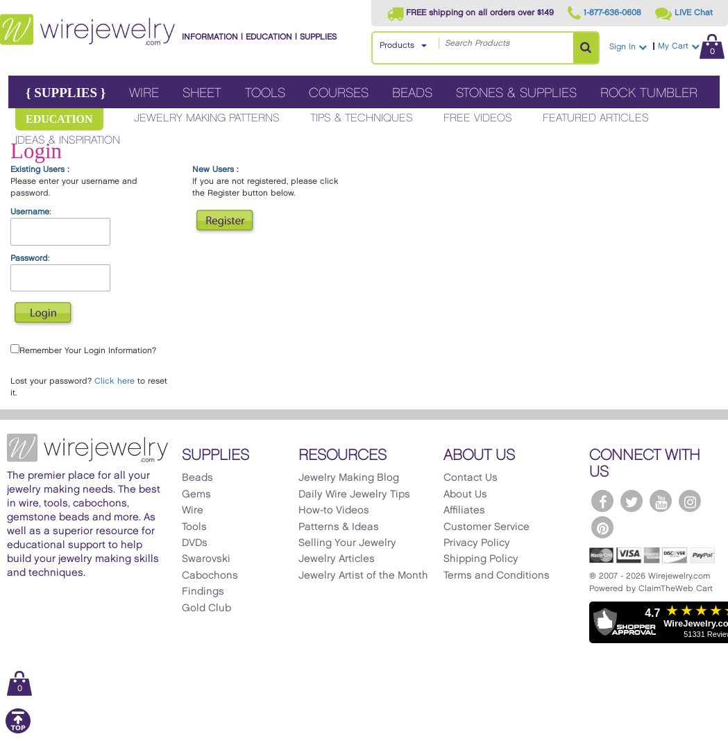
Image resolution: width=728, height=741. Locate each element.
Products (397, 45)
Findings (203, 592)
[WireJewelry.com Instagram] (690, 501)
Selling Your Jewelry (347, 543)
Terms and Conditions (496, 576)
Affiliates (464, 511)
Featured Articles (596, 118)
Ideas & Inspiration (67, 140)
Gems (196, 495)
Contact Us (470, 478)
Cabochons (210, 576)
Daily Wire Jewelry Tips (354, 495)
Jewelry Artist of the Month (363, 576)
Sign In (628, 47)
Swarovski (206, 559)
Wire (144, 93)
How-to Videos (333, 511)
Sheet (202, 93)
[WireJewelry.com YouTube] (661, 501)
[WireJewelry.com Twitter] (631, 501)
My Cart (691, 46)
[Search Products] (585, 48)
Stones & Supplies (516, 93)
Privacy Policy (476, 543)
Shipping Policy (480, 559)
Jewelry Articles (336, 559)
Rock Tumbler (648, 93)
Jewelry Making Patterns (207, 118)
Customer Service (486, 527)
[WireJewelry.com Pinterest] (602, 527)
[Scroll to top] (18, 731)
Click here (114, 381)
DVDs (195, 543)
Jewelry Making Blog (348, 478)
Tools (265, 93)
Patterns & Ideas (338, 527)
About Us (465, 495)
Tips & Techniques (361, 118)
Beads (412, 93)
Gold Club (206, 608)
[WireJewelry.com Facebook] (602, 501)
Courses (339, 93)
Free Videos (477, 118)
